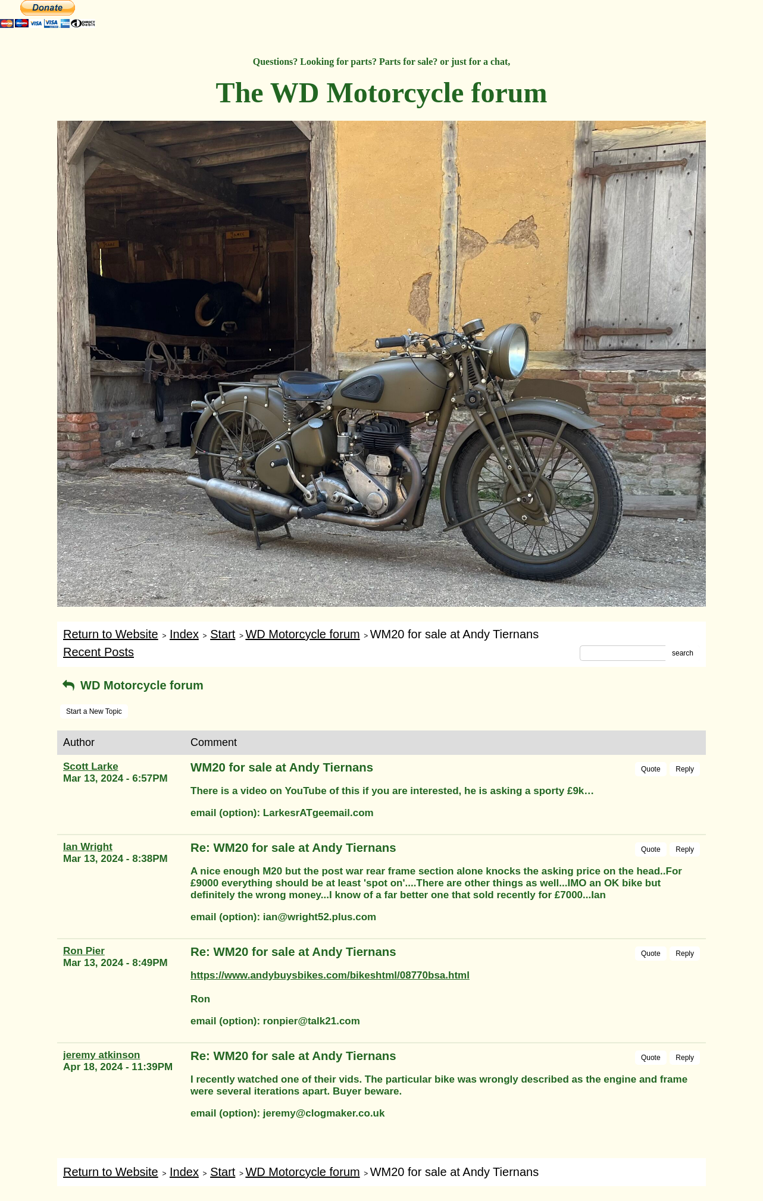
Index (184, 634)
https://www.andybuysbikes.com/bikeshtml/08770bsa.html (330, 975)
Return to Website (110, 634)
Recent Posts (98, 651)
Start (222, 634)
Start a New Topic (94, 711)
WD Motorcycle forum (302, 634)
